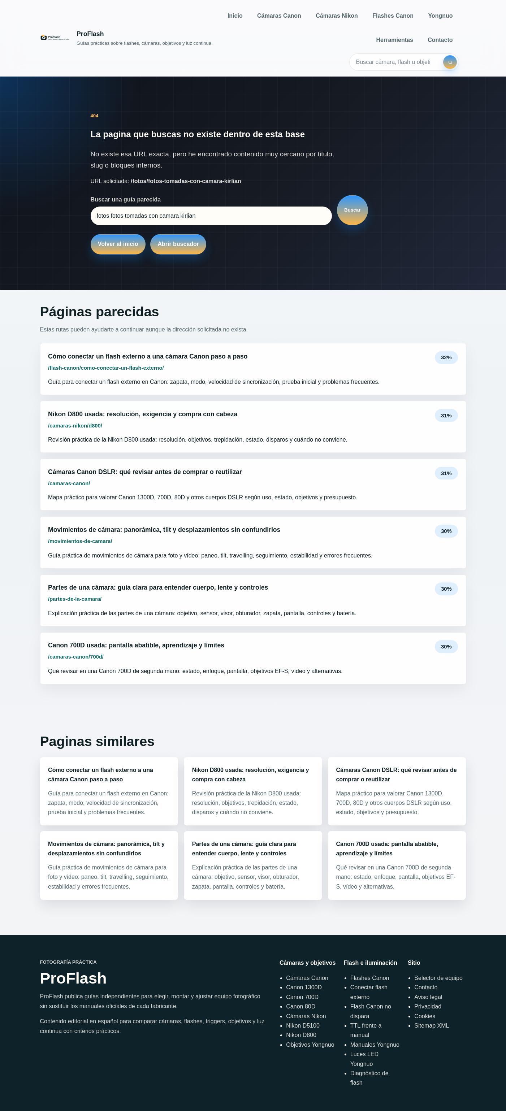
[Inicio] (126, 38)
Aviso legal (428, 997)
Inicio (235, 16)
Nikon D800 (301, 1035)
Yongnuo (440, 16)
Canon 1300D (304, 987)
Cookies (424, 1016)
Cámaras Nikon (337, 16)
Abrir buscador (178, 244)
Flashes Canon (393, 16)
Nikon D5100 (303, 1026)
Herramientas (394, 40)
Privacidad (427, 1006)
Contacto (440, 40)
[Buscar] (450, 62)
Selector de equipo (438, 978)
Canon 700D (302, 997)
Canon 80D (300, 1006)
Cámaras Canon (279, 16)
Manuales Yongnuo (374, 1045)
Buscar (352, 210)
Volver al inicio (118, 244)
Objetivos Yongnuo (310, 1045)
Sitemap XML (431, 1026)
